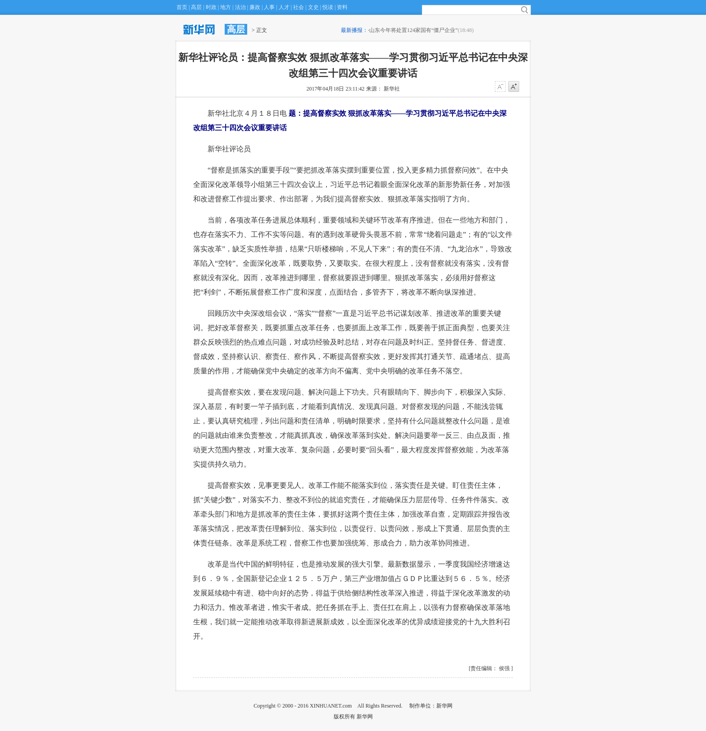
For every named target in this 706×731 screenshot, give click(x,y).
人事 (269, 7)
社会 (298, 7)
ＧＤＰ (413, 578)
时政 (211, 7)
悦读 (327, 7)
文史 (313, 7)
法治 (240, 7)
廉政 (254, 7)
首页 (181, 7)
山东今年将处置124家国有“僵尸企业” (413, 30)
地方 (225, 7)
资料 (342, 7)
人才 (284, 7)
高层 (196, 7)
